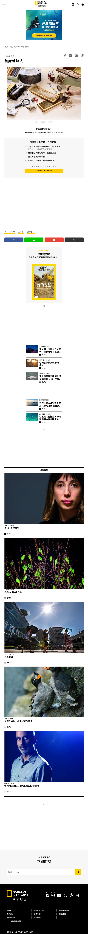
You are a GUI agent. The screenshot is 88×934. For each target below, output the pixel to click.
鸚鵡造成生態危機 (13, 592)
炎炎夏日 (8, 657)
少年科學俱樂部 (15, 921)
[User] (73, 4)
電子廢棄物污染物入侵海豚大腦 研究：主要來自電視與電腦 (50, 379)
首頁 (6, 47)
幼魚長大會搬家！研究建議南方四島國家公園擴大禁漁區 (50, 419)
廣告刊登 (37, 914)
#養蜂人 (31, 232)
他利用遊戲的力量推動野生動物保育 (21, 786)
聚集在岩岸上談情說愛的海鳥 (18, 721)
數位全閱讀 (11, 918)
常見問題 (10, 914)
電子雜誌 (14, 47)
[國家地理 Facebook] (47, 895)
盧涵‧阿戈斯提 (12, 528)
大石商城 (37, 918)
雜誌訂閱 (62, 914)
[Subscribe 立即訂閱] (78, 872)
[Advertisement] (22, 209)
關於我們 (10, 910)
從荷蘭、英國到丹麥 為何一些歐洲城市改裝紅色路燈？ (50, 352)
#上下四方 (9, 232)
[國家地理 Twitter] (65, 896)
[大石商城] (83, 4)
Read (42, 355)
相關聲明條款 (64, 910)
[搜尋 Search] (78, 4)
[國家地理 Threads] (72, 896)
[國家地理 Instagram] (53, 895)
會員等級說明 (57, 133)
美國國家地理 (39, 910)
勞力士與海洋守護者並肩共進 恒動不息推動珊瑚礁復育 (50, 406)
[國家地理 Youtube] (59, 895)
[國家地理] (41, 6)
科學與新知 (24, 47)
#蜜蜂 (21, 232)
